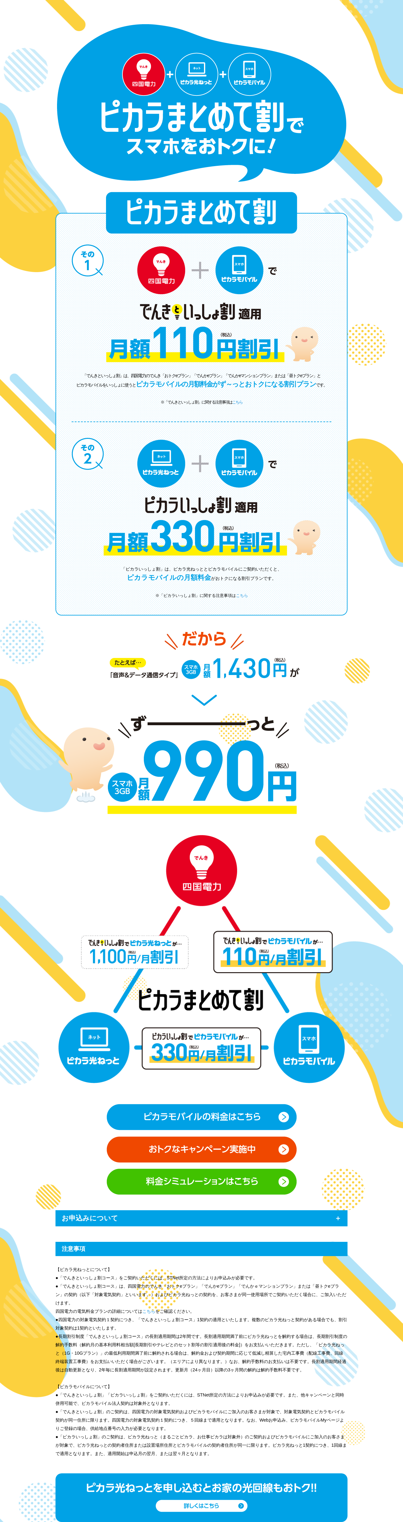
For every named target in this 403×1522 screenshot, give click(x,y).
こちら (237, 402)
